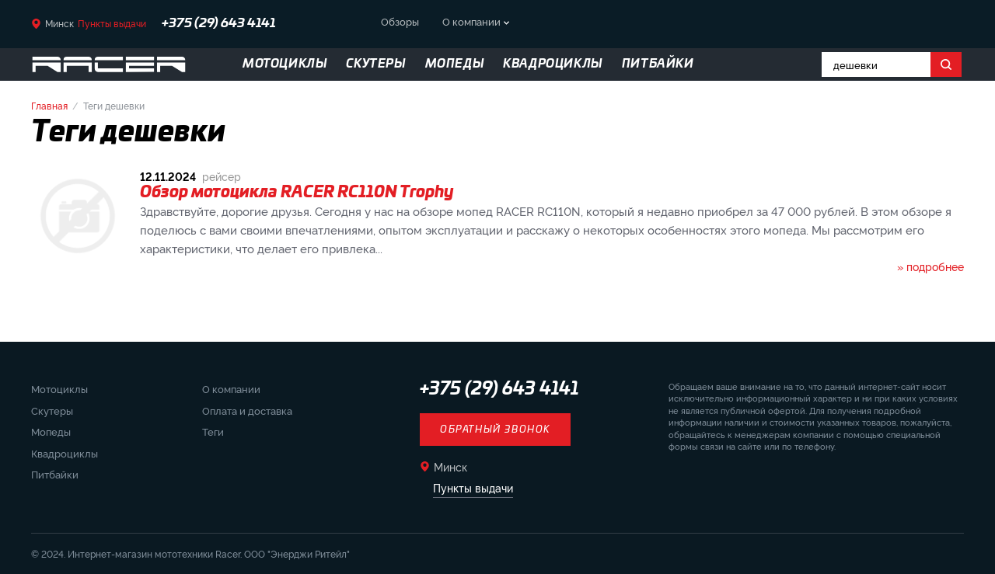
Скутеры (52, 410)
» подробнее (930, 266)
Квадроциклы (64, 453)
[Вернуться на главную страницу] (109, 64)
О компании (471, 21)
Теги (213, 431)
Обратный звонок (495, 429)
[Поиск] (946, 64)
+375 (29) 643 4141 (219, 23)
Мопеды (51, 431)
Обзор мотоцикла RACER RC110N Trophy (297, 192)
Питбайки (55, 474)
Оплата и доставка (247, 410)
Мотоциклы (59, 388)
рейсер (221, 176)
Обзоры (400, 21)
